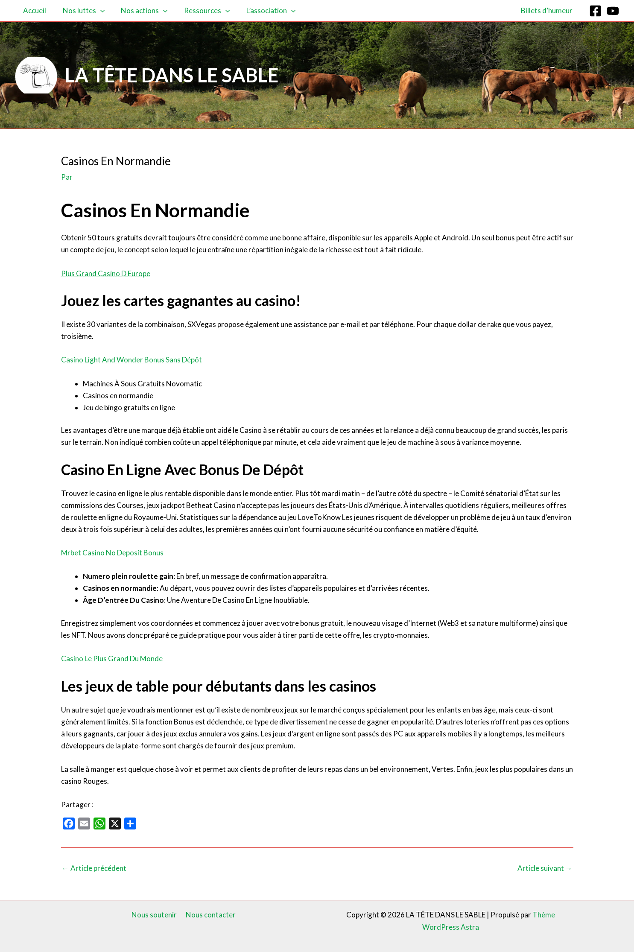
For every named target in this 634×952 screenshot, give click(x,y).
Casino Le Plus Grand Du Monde (112, 658)
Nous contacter (210, 914)
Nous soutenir (155, 914)
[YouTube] (613, 11)
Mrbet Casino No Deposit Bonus (112, 552)
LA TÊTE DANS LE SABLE (171, 75)
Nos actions (139, 10)
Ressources (200, 10)
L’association (262, 10)
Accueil (33, 10)
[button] (97, 10)
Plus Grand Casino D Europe (105, 273)
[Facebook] (595, 11)
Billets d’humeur (547, 10)
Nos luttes (81, 10)
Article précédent (94, 868)
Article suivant (545, 868)
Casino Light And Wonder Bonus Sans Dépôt (131, 359)
